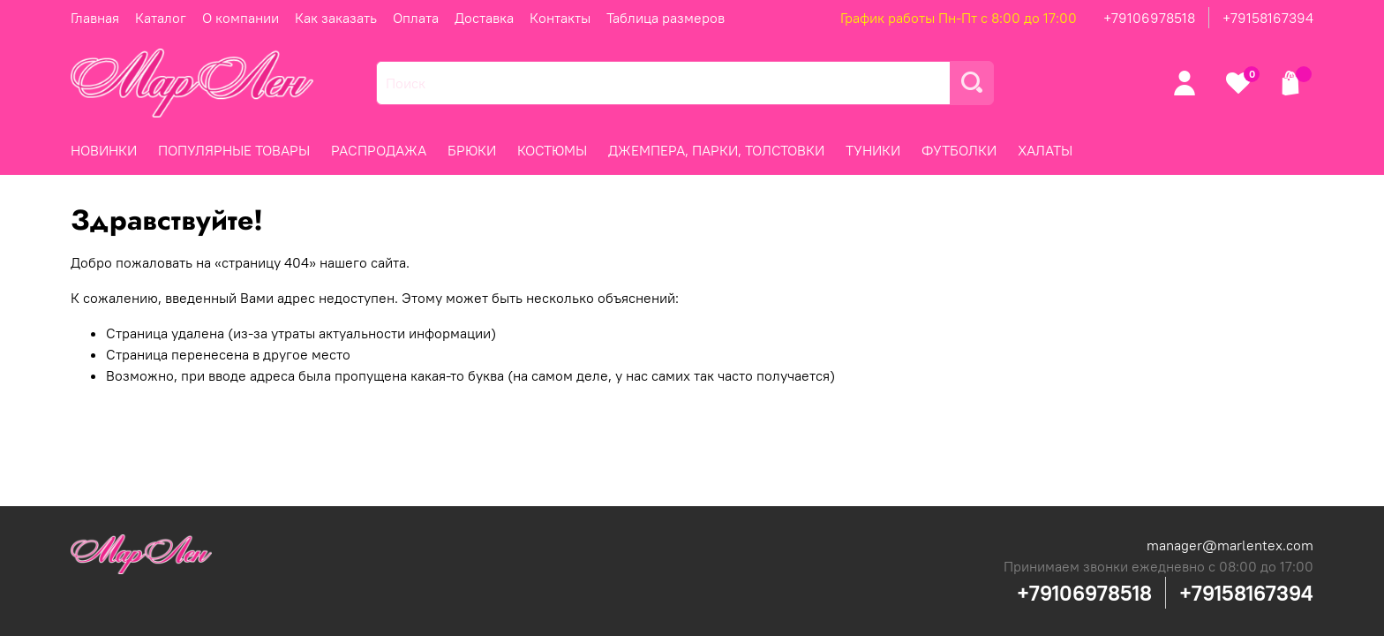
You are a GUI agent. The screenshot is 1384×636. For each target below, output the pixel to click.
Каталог (160, 17)
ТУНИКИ (873, 150)
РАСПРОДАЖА (378, 150)
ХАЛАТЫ (1045, 150)
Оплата (416, 17)
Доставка (484, 17)
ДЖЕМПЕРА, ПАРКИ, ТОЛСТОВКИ (716, 150)
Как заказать (336, 17)
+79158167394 (1267, 17)
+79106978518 (1149, 17)
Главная (95, 17)
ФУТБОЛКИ (959, 150)
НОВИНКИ (104, 150)
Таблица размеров (665, 17)
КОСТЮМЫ (552, 150)
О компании (240, 17)
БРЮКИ (472, 150)
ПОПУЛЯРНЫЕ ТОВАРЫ (234, 150)
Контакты (560, 17)
